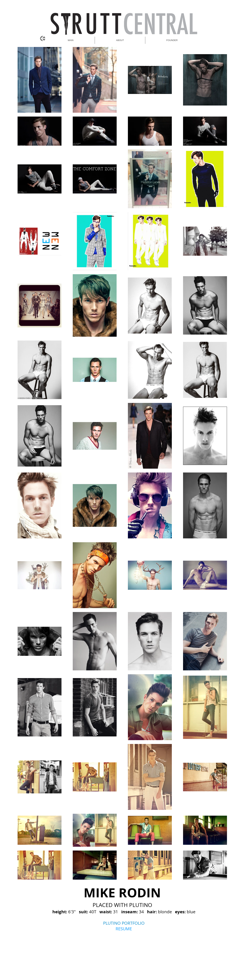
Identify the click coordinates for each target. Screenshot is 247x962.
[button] (172, 40)
